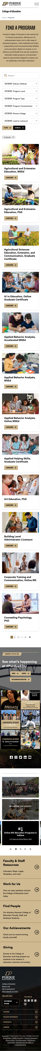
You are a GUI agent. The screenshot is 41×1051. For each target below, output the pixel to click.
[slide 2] (20, 849)
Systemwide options (8, 1002)
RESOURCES (20, 1022)
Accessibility (7, 1038)
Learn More (9, 178)
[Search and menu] (36, 3)
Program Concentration (18, 106)
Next (30, 637)
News (13, 673)
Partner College (15, 113)
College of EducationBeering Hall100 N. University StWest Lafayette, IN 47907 (10, 988)
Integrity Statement (31, 1038)
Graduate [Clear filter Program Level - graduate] (7, 137)
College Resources (20, 1017)
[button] (10, 699)
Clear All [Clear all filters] (18, 128)
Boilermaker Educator (19, 679)
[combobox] (20, 75)
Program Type (15, 98)
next (30, 849)
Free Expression (21, 1040)
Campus (20, 1027)
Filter (6, 128)
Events (24, 673)
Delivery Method (16, 83)
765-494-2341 (7, 996)
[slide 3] (25, 849)
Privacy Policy (10, 1040)
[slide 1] (16, 849)
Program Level (15, 91)
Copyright (5, 1036)
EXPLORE (20, 1012)
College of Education (11, 11)
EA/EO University (17, 1038)
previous (11, 849)
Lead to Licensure (16, 120)
